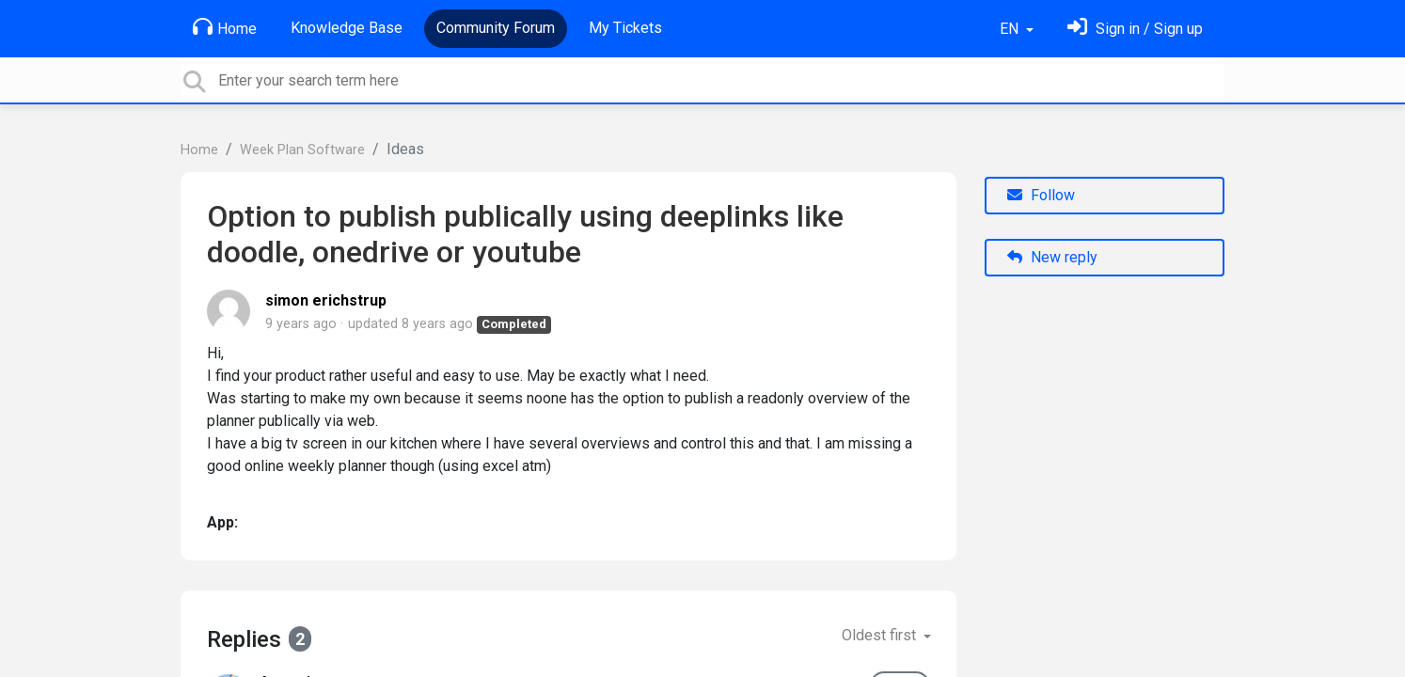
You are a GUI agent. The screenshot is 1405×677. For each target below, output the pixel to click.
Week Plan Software (302, 150)
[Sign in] (1135, 28)
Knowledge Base (347, 28)
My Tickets (625, 28)
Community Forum (495, 28)
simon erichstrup (326, 300)
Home (225, 27)
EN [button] (1011, 29)
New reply (1052, 257)
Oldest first (881, 635)
